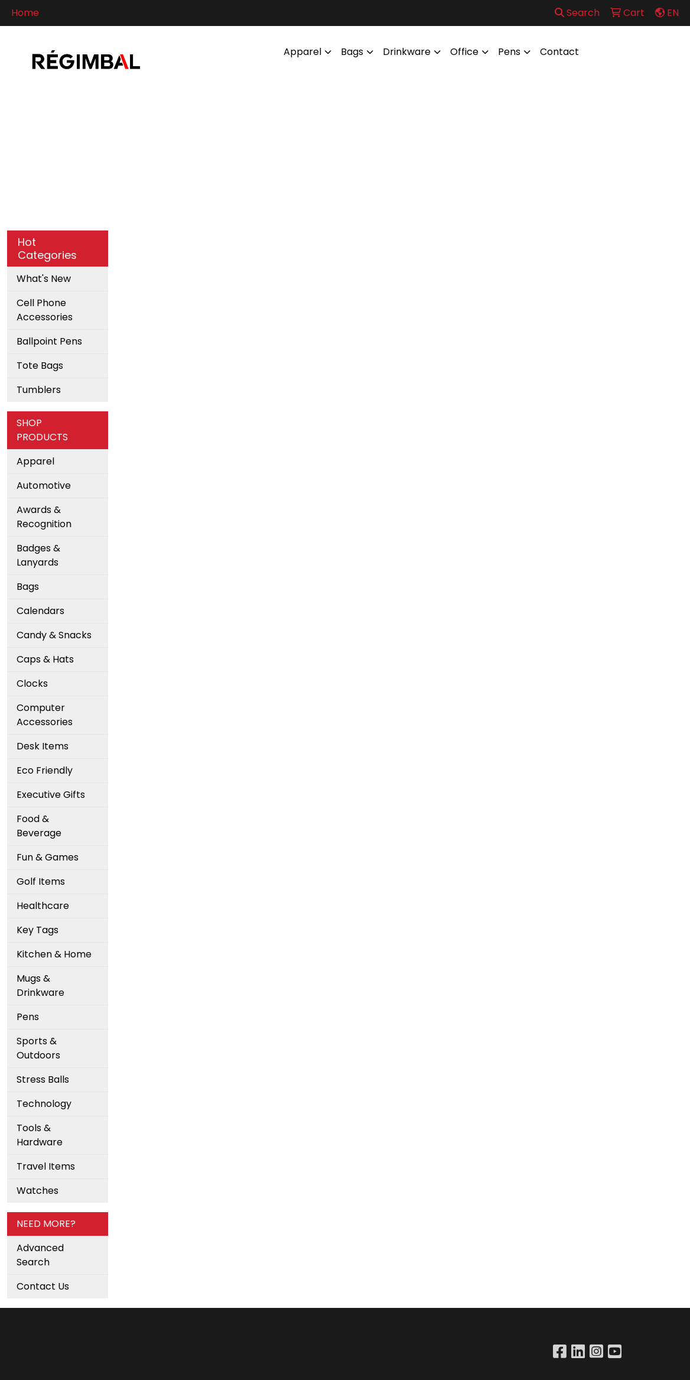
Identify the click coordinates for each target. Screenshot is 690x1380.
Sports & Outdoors (38, 1048)
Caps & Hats (45, 659)
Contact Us (43, 1286)
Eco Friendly (45, 770)
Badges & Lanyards (38, 555)
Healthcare (43, 906)
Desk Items (43, 746)
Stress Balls (43, 1079)
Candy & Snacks (54, 635)
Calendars (40, 611)
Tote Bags (40, 365)
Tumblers (39, 390)
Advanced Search (40, 1255)
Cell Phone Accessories (45, 310)
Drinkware (407, 52)
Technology (44, 1104)
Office (464, 52)
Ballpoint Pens (49, 341)
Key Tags (37, 930)
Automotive (44, 485)
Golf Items (41, 881)
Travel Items (46, 1166)
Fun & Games (48, 857)
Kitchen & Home (54, 954)
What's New (44, 278)
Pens (509, 52)
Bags (352, 52)
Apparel (302, 52)
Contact (559, 52)
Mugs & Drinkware (40, 985)
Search (577, 13)
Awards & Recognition (44, 517)
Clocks (32, 683)
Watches (37, 1190)
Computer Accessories (45, 715)
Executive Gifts (51, 794)
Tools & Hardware (40, 1135)
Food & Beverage (39, 826)
